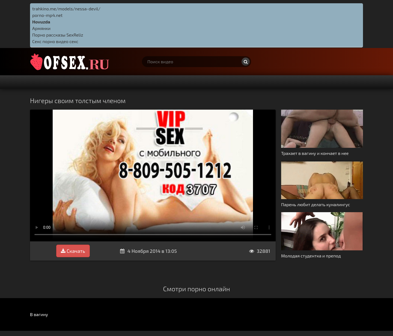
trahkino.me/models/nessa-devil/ (66, 8)
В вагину (39, 314)
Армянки (41, 28)
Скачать (73, 251)
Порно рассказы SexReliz (57, 34)
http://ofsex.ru (71, 61)
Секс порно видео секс (55, 41)
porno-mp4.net (47, 15)
